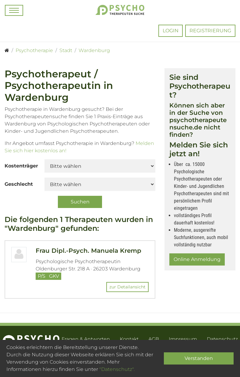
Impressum (183, 339)
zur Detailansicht (127, 287)
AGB (153, 339)
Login (170, 30)
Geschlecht (19, 184)
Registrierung (210, 30)
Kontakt (129, 339)
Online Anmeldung (197, 259)
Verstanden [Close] (199, 358)
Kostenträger (21, 166)
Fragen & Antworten (86, 339)
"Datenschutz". (117, 369)
